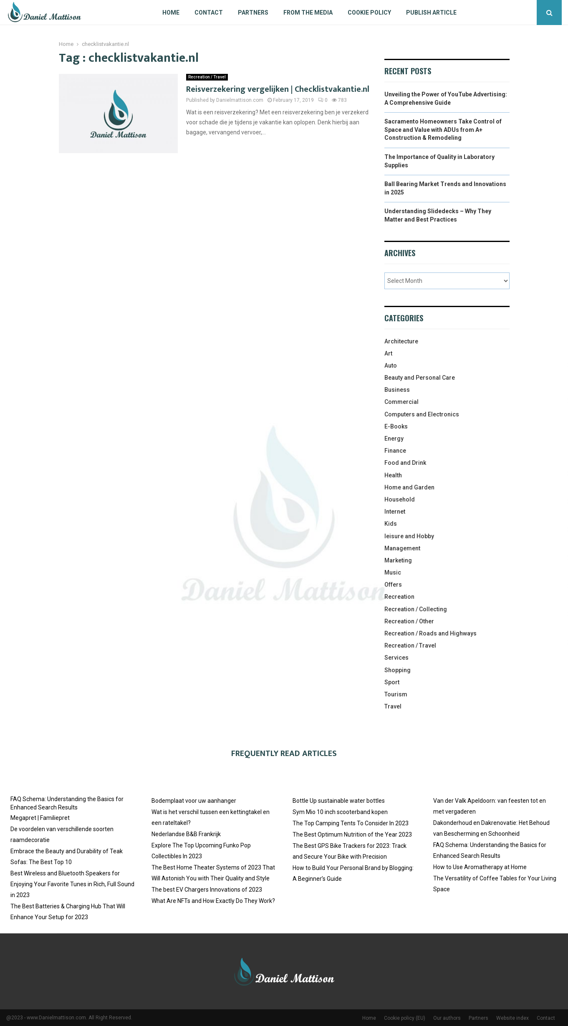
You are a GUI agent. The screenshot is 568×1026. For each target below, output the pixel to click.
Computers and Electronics (421, 414)
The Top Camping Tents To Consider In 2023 (351, 823)
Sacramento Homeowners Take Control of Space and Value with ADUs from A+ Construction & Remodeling (443, 129)
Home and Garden (409, 487)
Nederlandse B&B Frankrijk (186, 834)
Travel (392, 706)
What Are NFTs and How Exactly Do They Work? (213, 900)
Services (396, 657)
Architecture (401, 341)
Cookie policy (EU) (404, 1018)
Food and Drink (405, 462)
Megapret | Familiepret (40, 817)
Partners (253, 12)
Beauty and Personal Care (419, 377)
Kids (390, 523)
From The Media (308, 12)
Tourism (395, 694)
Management (402, 548)
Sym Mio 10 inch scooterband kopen (340, 812)
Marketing (398, 560)
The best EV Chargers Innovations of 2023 (206, 889)
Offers (393, 584)
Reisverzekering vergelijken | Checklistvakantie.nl (277, 89)
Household (399, 499)
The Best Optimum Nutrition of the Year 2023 (352, 834)
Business (397, 389)
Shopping (397, 670)
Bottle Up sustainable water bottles (339, 800)
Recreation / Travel (207, 77)
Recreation (399, 596)
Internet (394, 511)
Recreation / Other (409, 621)
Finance (395, 450)
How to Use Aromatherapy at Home (480, 867)
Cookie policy (369, 12)
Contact (208, 12)
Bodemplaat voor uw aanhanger (193, 800)
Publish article (431, 12)
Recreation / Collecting (415, 609)
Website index (512, 1018)
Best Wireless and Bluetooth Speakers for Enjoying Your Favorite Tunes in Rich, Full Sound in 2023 (72, 884)
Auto (390, 365)
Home (170, 12)
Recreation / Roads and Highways (430, 633)
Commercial (401, 401)
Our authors (447, 1018)
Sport (391, 682)
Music (392, 572)
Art (388, 353)
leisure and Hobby (409, 536)
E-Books (396, 426)
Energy (394, 438)
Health (393, 475)
